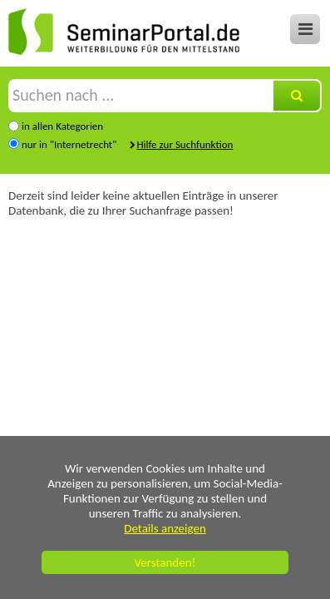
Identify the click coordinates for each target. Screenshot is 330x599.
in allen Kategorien (62, 126)
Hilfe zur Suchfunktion (184, 144)
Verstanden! (165, 562)
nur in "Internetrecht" (69, 144)
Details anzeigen (165, 528)
